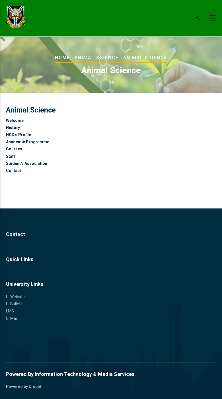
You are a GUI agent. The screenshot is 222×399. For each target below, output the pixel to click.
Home (62, 57)
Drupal (35, 386)
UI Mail (12, 318)
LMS (10, 311)
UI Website (15, 296)
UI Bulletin (15, 304)
